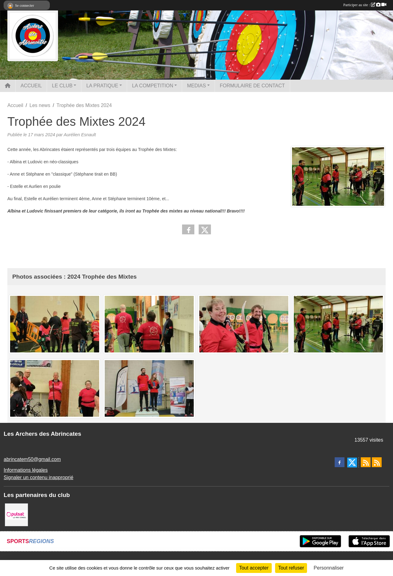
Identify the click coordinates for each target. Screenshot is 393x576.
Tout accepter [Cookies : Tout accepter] (254, 567)
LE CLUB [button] (62, 85)
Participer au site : (364, 5)
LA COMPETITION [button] (152, 85)
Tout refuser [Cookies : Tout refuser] (291, 567)
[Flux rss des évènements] (377, 462)
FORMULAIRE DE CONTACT (252, 85)
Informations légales (26, 470)
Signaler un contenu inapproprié (38, 477)
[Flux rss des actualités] (366, 462)
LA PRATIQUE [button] (102, 85)
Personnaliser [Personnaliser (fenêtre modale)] (329, 567)
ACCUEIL (31, 85)
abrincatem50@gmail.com (32, 459)
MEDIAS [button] (196, 85)
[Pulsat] (16, 514)
